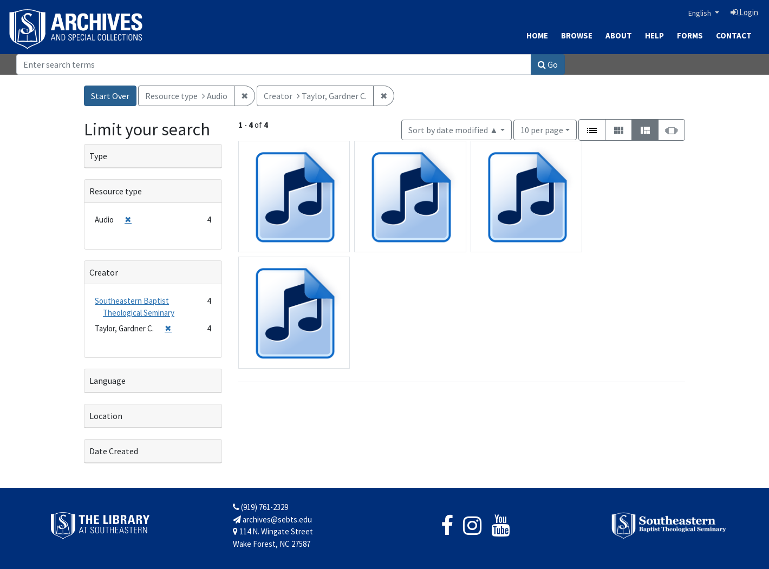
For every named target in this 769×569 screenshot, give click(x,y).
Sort (453, 130)
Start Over (110, 95)
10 (541, 129)
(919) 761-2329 (260, 507)
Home (537, 35)
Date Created (113, 451)
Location (105, 415)
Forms (690, 35)
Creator (103, 272)
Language (107, 380)
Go (548, 64)
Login (744, 12)
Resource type (115, 191)
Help (654, 35)
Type (98, 156)
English (700, 13)
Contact (734, 35)
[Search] (273, 64)
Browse (576, 35)
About (618, 35)
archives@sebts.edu (272, 519)
